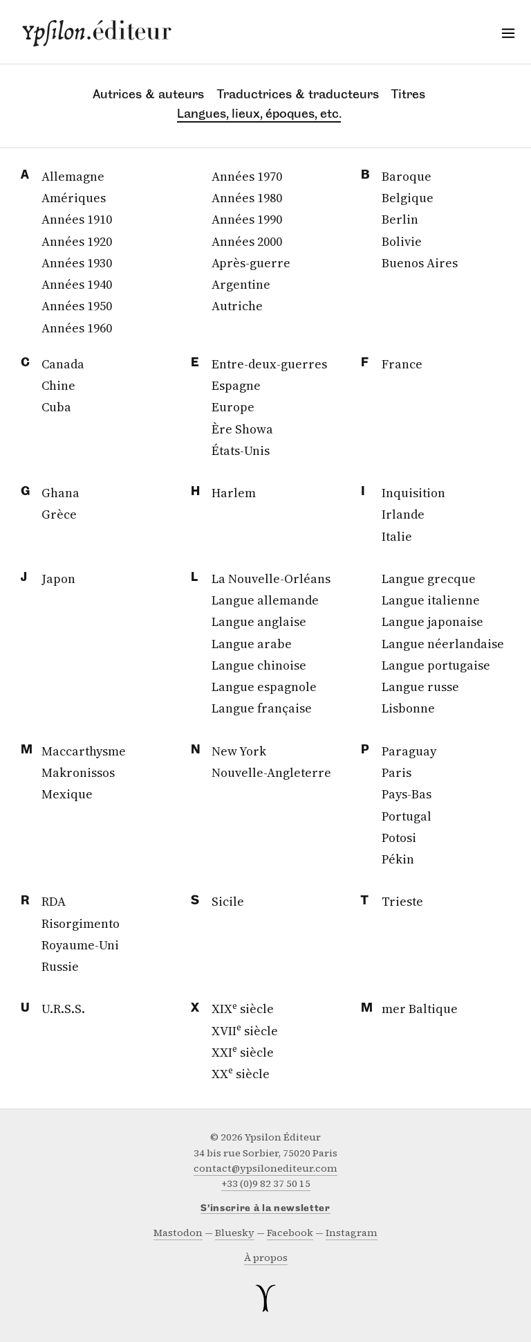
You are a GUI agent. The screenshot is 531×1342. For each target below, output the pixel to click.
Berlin (400, 219)
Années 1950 (76, 305)
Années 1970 (247, 176)
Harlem (234, 492)
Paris (396, 772)
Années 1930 (76, 262)
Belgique (408, 197)
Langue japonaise (432, 621)
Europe (233, 406)
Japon (58, 578)
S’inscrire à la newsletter (265, 1208)
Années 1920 (76, 241)
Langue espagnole (264, 686)
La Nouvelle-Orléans (271, 578)
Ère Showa (242, 429)
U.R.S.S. (63, 1008)
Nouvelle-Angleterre (271, 772)
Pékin (398, 859)
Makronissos (78, 772)
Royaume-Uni (80, 945)
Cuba (56, 406)
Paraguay (409, 751)
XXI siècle (243, 1052)
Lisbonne (408, 708)
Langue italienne (431, 600)
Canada (62, 364)
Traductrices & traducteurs (298, 94)
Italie (397, 536)
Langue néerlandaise (443, 643)
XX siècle (241, 1073)
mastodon (178, 1233)
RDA (53, 901)
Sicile (228, 901)
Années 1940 (76, 284)
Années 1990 (247, 219)
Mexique (67, 794)
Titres (408, 94)
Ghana (60, 492)
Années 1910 (76, 219)
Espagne (236, 385)
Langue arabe (252, 643)
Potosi (399, 837)
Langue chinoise (259, 665)
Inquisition (413, 492)
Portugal (406, 816)
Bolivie (402, 241)
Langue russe (420, 686)
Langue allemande (265, 600)
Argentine (241, 284)
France (402, 364)
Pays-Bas (406, 794)
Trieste (402, 901)
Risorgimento (80, 923)
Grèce (59, 514)
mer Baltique (420, 1008)
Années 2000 (247, 241)
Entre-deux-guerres (269, 364)
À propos (266, 1257)
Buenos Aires (420, 262)
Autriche (237, 305)
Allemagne (72, 176)
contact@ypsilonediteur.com (265, 1168)
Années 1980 (247, 197)
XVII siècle (245, 1030)
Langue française (262, 708)
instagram (352, 1233)
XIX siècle (243, 1008)
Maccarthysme (83, 751)
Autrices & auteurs (148, 94)
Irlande (403, 514)
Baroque (406, 176)
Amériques (73, 197)
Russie (60, 966)
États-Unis (241, 450)
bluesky (234, 1233)
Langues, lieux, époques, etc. (259, 113)
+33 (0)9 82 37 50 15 (265, 1183)
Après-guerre (251, 262)
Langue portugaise (436, 665)
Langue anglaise (259, 621)
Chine (58, 385)
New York (239, 751)
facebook (290, 1233)
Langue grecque (429, 578)
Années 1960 (76, 328)
